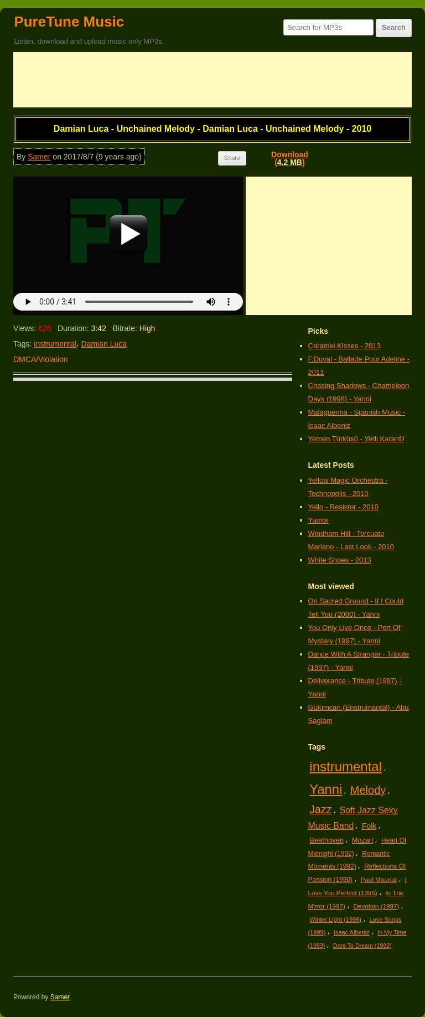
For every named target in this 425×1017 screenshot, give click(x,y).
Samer (39, 156)
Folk (369, 826)
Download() (289, 158)
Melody (368, 790)
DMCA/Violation (40, 359)
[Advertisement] (212, 79)
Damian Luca (104, 343)
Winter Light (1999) (335, 919)
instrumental (55, 343)
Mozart (363, 840)
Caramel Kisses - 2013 (344, 346)
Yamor (318, 520)
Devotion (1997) (376, 906)
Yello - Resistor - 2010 (343, 507)
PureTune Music (69, 21)
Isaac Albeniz (352, 932)
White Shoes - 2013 (339, 560)
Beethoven (326, 840)
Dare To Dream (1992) (362, 945)
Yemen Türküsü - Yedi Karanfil (356, 439)
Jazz (320, 809)
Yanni (325, 789)
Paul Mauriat (379, 879)
